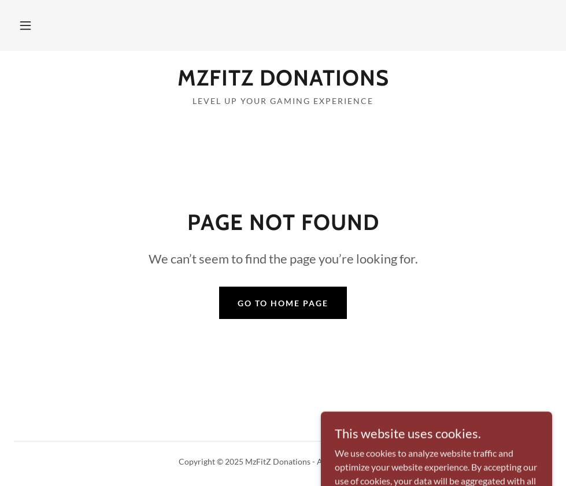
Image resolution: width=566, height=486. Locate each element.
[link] (283, 81)
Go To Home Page (283, 303)
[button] (25, 25)
